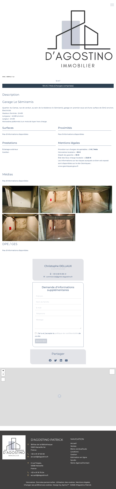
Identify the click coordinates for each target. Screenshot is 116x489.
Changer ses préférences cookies (38, 485)
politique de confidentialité (66, 333)
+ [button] (3, 371)
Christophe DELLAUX (58, 266)
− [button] (3, 374)
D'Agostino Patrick (47, 439)
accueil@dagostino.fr (39, 457)
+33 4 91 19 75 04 (37, 472)
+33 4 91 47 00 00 (38, 454)
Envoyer (41, 341)
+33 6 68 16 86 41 (59, 274)
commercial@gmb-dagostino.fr (59, 277)
